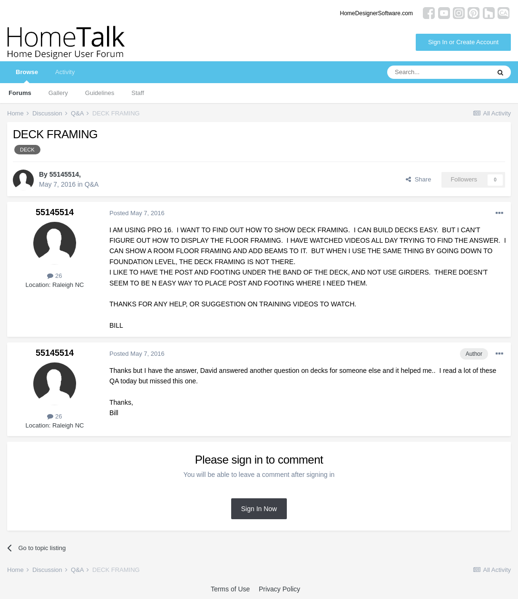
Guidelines (99, 92)
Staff (137, 92)
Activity (65, 72)
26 (54, 275)
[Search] (438, 72)
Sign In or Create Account (463, 42)
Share (418, 179)
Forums (20, 92)
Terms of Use (230, 589)
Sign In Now (259, 509)
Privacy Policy (279, 589)
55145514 (64, 174)
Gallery (58, 92)
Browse (27, 75)
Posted (137, 213)
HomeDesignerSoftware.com (376, 13)
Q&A (92, 184)
